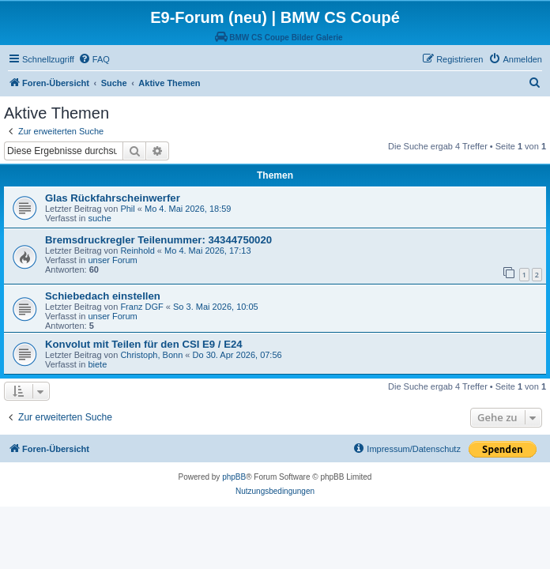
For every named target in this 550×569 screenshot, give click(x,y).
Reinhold (137, 250)
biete (97, 364)
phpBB (234, 477)
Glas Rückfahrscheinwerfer (112, 198)
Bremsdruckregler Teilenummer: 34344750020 (158, 240)
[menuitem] (94, 59)
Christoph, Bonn (151, 355)
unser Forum (112, 260)
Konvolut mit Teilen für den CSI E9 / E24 (144, 344)
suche (99, 218)
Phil (127, 208)
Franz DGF (141, 306)
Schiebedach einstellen (102, 296)
